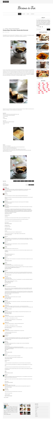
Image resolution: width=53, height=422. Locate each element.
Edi (5, 246)
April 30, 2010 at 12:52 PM (8, 260)
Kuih (37, 87)
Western (41, 93)
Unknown (6, 295)
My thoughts (38, 90)
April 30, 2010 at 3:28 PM (8, 268)
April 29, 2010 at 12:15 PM (8, 234)
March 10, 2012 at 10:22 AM (8, 395)
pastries (47, 90)
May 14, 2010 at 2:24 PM (8, 333)
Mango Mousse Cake (40, 60)
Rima (5, 200)
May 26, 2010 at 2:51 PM (8, 339)
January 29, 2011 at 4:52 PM (8, 352)
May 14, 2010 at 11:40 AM (8, 313)
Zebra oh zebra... (40, 41)
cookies (46, 84)
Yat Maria (6, 188)
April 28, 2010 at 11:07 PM (8, 213)
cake (37, 84)
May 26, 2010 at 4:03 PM (8, 344)
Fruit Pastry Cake (40, 77)
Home (3, 28)
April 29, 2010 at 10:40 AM (8, 223)
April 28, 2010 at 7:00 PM (8, 191)
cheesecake (42, 84)
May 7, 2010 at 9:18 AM (8, 303)
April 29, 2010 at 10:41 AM (8, 229)
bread (36, 410)
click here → (38, 25)
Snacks (37, 93)
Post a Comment (6, 397)
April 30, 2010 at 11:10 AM (8, 255)
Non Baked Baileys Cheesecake (42, 69)
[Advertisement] (18, 22)
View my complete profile (7, 414)
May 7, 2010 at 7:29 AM (8, 298)
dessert (36, 414)
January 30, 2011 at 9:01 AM (8, 358)
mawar (6, 388)
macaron (45, 87)
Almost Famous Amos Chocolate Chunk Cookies (42, 51)
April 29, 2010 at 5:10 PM (8, 240)
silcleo (6, 276)
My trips (43, 90)
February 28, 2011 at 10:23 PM (9, 382)
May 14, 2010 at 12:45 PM (8, 320)
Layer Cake (41, 87)
